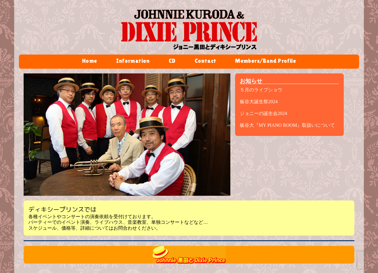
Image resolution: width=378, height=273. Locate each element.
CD (172, 61)
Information (133, 61)
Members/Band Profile (265, 61)
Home (89, 61)
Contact (205, 61)
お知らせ (251, 81)
